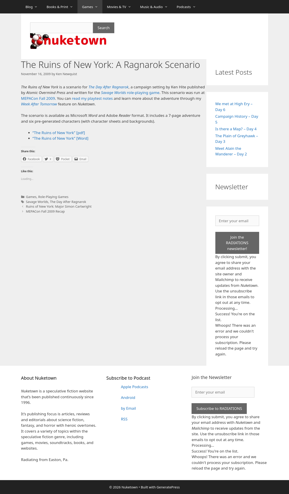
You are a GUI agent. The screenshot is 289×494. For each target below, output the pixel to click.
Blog (34, 6)
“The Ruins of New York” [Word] (60, 138)
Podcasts (188, 6)
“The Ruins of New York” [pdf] (59, 132)
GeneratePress (168, 487)
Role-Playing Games (53, 197)
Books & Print (61, 6)
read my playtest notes (92, 98)
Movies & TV (121, 6)
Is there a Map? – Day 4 (236, 128)
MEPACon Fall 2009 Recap (45, 211)
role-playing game (130, 92)
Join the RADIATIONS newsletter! (237, 243)
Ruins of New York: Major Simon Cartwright (58, 206)
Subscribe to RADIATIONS (219, 408)
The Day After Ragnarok (68, 202)
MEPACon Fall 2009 (38, 98)
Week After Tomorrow (39, 104)
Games (92, 6)
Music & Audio (156, 6)
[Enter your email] (237, 220)
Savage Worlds (37, 202)
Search (104, 27)
